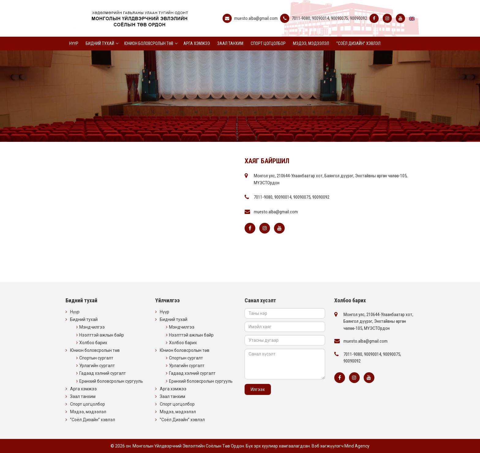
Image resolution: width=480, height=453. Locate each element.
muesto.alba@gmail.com (256, 18)
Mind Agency (356, 446)
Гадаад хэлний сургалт (102, 373)
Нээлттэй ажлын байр (101, 335)
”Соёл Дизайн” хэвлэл (358, 43)
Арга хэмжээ (196, 43)
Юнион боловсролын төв (148, 43)
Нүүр (73, 43)
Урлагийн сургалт (97, 365)
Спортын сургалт (96, 357)
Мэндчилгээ (92, 327)
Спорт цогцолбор (268, 43)
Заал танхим (230, 43)
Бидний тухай (100, 43)
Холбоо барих (93, 342)
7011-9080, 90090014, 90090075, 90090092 (329, 18)
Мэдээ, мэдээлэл (311, 43)
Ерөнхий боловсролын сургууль (111, 381)
